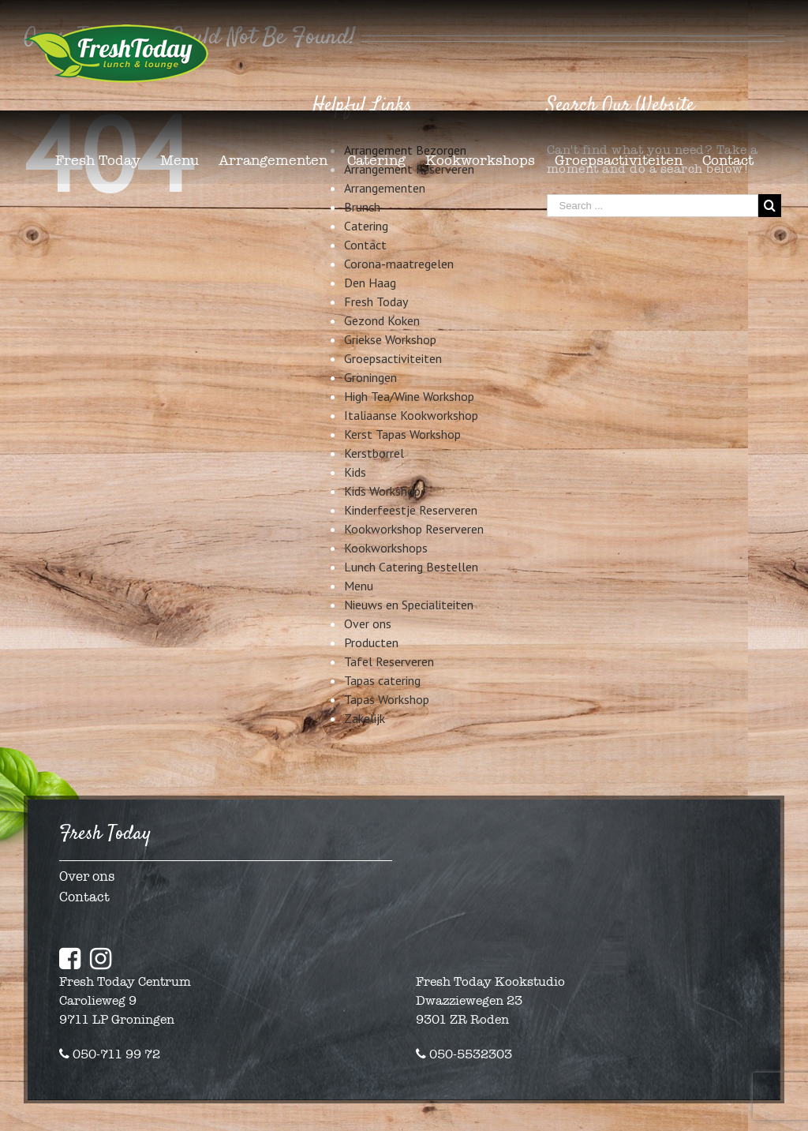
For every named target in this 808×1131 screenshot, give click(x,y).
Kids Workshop (382, 491)
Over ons (367, 623)
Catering (366, 226)
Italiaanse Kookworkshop (411, 415)
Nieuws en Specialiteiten (408, 604)
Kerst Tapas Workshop (402, 434)
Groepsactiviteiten (393, 358)
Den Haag (370, 282)
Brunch (362, 207)
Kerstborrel (374, 453)
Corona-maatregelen (399, 264)
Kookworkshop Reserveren (414, 529)
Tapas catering (382, 680)
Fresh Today (376, 301)
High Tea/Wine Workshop (409, 396)
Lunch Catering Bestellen (411, 567)
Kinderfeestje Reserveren (410, 510)
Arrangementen (384, 188)
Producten (371, 642)
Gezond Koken (382, 320)
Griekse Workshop (390, 339)
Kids (355, 472)
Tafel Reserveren (389, 661)
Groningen (370, 377)
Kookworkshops (386, 548)
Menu (358, 586)
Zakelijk (364, 718)
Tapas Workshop (386, 699)
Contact (365, 245)
